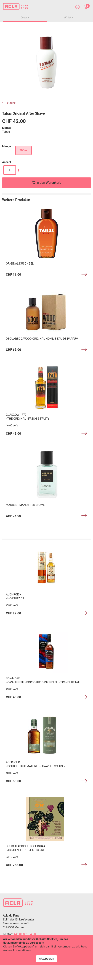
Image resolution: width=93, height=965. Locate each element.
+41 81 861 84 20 (25, 934)
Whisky (68, 17)
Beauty (24, 17)
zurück (8, 103)
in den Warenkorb (48, 182)
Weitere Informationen (17, 950)
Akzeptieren (46, 958)
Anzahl (6, 162)
